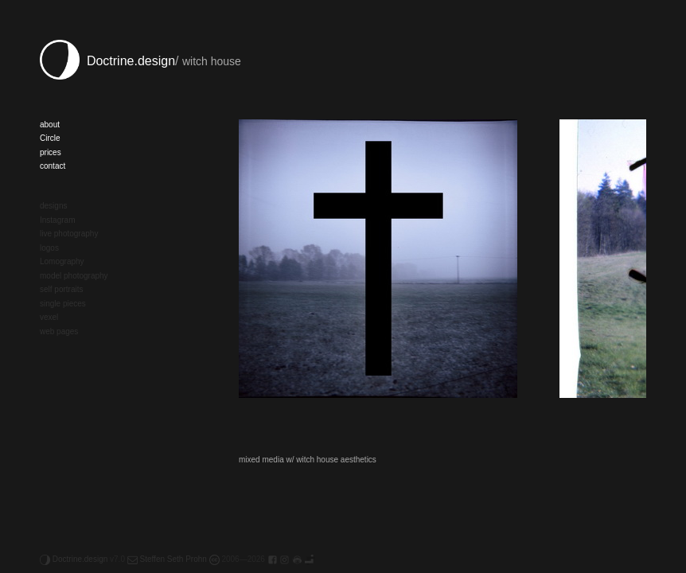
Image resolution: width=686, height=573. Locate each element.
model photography (74, 275)
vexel (49, 317)
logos (49, 248)
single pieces (63, 303)
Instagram (57, 220)
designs (53, 205)
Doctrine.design (107, 61)
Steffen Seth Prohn (167, 559)
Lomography (62, 261)
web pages (59, 331)
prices (50, 152)
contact (52, 166)
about (50, 124)
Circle (50, 138)
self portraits (61, 289)
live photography (69, 233)
